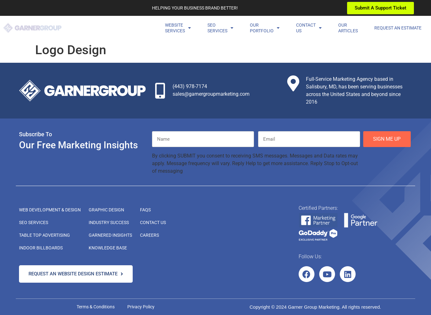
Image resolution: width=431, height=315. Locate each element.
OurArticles (348, 27)
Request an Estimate (397, 27)
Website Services (178, 27)
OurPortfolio (265, 27)
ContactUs (309, 27)
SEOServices (220, 27)
